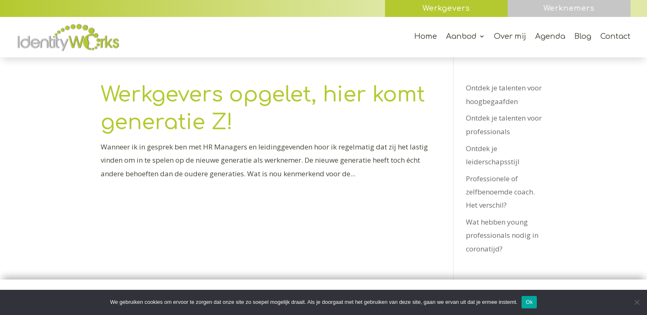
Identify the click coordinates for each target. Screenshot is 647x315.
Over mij (510, 36)
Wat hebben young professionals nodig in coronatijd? (502, 235)
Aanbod (461, 36)
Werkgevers (446, 8)
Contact (615, 36)
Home (425, 36)
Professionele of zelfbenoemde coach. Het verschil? (500, 192)
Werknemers (569, 8)
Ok (529, 302)
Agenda (550, 36)
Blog (582, 36)
